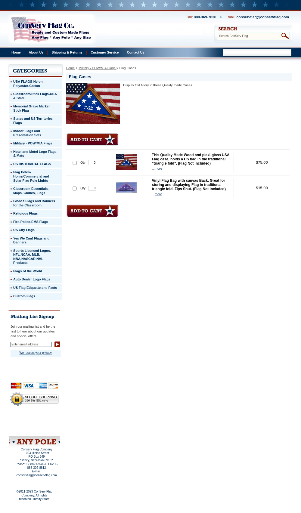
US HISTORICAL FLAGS (32, 164)
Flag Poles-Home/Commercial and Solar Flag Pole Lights (31, 176)
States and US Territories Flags (33, 121)
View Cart (46, 428)
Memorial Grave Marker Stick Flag (31, 108)
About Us (36, 52)
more (158, 168)
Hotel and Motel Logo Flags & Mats (35, 154)
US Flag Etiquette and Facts (35, 287)
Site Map (22, 428)
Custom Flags (24, 296)
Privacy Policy (24, 420)
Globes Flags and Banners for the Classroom (34, 203)
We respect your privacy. (35, 352)
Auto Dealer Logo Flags (31, 279)
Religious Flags (25, 213)
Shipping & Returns (66, 52)
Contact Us (135, 52)
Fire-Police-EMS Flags (30, 222)
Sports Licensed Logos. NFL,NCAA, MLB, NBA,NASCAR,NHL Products (32, 257)
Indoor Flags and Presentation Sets (27, 133)
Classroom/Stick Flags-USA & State (35, 96)
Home (16, 52)
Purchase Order (46, 424)
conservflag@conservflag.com (263, 17)
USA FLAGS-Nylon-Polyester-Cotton (28, 84)
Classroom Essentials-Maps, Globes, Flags (31, 191)
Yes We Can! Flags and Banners (31, 240)
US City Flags (24, 230)
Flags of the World (27, 271)
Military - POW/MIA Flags (97, 68)
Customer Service (105, 52)
